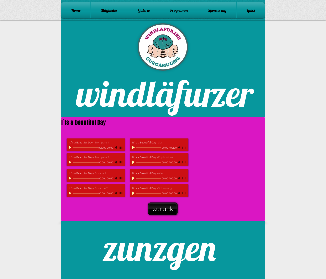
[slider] (121, 148)
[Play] (70, 147)
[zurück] (163, 208)
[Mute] (116, 147)
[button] (144, 10)
